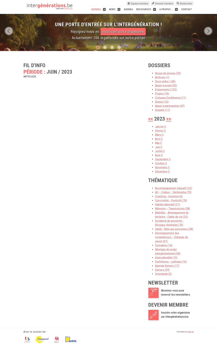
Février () (160, 130)
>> (168, 118)
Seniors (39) (162, 269)
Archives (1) (162, 77)
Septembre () (163, 159)
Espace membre (139, 3)
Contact (186, 9)
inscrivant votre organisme (123, 31)
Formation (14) (163, 245)
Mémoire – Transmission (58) (172, 208)
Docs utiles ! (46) (165, 81)
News (114, 9)
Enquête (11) (162, 110)
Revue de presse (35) (168, 73)
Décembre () (162, 171)
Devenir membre (164, 3)
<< (150, 118)
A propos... (168, 9)
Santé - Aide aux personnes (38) (174, 229)
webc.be (190, 332)
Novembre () (162, 167)
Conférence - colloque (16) (171, 261)
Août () (159, 155)
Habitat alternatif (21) (167, 204)
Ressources (146, 9)
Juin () (158, 147)
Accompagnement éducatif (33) (173, 188)
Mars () (159, 134)
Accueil (98, 9)
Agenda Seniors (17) (167, 265)
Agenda (128, 9)
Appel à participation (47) (170, 105)
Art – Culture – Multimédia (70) (173, 192)
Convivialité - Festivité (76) (171, 200)
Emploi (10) (162, 101)
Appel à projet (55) (166, 85)
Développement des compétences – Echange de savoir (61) (171, 237)
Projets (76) (162, 93)
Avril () (159, 138)
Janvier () (160, 126)
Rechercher (186, 3)
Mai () (158, 143)
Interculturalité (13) (166, 257)
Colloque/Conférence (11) (170, 97)
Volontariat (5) (163, 274)
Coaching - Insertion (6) (169, 196)
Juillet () (160, 151)
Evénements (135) (166, 89)
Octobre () (161, 163)
